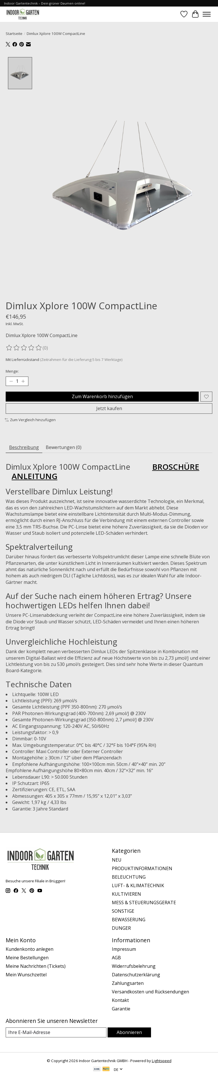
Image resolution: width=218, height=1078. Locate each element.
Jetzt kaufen (109, 408)
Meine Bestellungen (27, 957)
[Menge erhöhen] (23, 381)
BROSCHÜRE (175, 466)
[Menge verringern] (11, 381)
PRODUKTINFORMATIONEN (142, 868)
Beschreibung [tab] (24, 447)
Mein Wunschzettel (26, 975)
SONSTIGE (123, 911)
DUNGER (121, 928)
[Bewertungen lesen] (24, 347)
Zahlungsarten (128, 983)
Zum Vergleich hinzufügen (30, 419)
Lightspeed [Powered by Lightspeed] (161, 1060)
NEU (116, 860)
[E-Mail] (56, 1032)
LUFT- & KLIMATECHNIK (138, 885)
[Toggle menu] (206, 14)
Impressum (124, 949)
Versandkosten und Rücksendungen (150, 992)
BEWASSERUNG (128, 919)
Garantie (121, 1009)
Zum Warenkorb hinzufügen (102, 396)
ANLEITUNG (34, 476)
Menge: (12, 371)
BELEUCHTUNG (129, 877)
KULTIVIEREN (126, 894)
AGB (116, 957)
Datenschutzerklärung (136, 975)
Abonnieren (129, 1032)
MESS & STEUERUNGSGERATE (144, 902)
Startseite (14, 33)
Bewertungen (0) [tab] (63, 447)
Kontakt (120, 1000)
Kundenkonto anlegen (29, 949)
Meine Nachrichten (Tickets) (36, 966)
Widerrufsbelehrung (134, 966)
